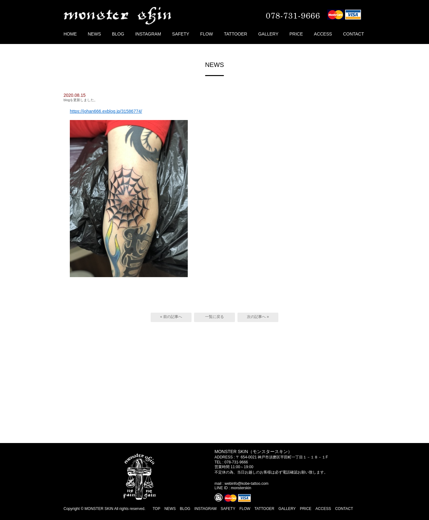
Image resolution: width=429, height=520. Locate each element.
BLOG (118, 33)
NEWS (94, 33)
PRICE (296, 33)
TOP (156, 508)
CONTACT (353, 33)
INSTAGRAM (148, 33)
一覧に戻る (214, 317)
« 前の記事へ (171, 317)
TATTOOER (235, 33)
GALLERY (268, 33)
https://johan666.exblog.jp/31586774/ (106, 111)
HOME (70, 33)
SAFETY (180, 33)
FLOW (206, 33)
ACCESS (323, 33)
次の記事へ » (258, 317)
